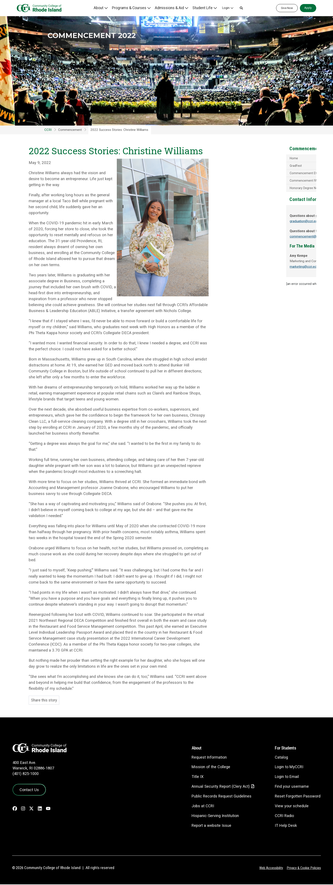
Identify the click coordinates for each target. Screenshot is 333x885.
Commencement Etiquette (259, 174)
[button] (240, 8)
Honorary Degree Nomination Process (268, 189)
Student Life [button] (203, 8)
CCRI (48, 130)
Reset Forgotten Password (296, 796)
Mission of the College (206, 767)
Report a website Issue (206, 826)
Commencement (70, 130)
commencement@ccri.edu (262, 238)
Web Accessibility (268, 868)
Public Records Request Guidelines (217, 796)
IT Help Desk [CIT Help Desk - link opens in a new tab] (283, 825)
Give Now (287, 8)
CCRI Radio (282, 816)
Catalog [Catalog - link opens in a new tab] (279, 757)
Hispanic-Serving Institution (210, 816)
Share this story (44, 700)
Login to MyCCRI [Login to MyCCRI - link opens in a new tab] (287, 767)
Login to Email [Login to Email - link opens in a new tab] (285, 777)
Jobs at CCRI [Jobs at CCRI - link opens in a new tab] (198, 806)
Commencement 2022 (107, 35)
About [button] (106, 8)
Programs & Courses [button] (135, 8)
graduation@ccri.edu (257, 223)
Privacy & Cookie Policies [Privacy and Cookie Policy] (303, 868)
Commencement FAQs (257, 182)
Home (245, 159)
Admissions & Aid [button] (172, 8)
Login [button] (225, 8)
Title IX (192, 777)
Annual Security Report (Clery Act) (216, 787)
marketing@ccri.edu (257, 269)
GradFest (247, 166)
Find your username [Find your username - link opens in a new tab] (290, 786)
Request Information (204, 757)
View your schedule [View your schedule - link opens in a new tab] (289, 806)
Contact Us (27, 789)
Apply (308, 7)
